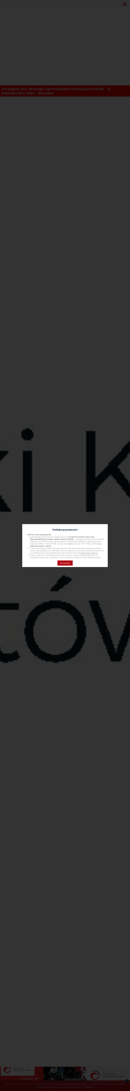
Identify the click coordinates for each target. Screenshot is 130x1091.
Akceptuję (65, 563)
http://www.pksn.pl (89, 553)
